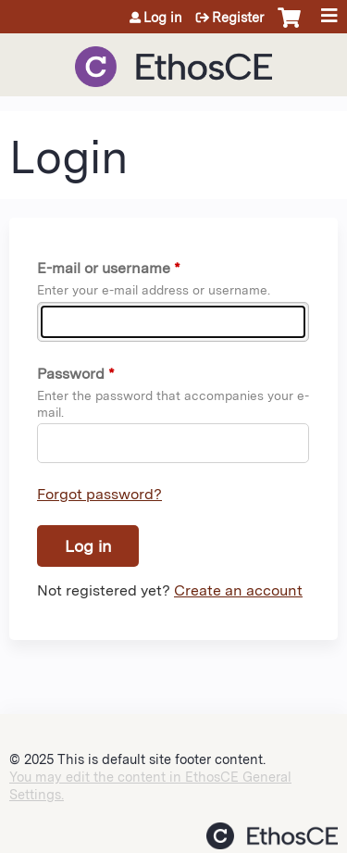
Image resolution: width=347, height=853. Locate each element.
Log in (162, 17)
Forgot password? (99, 494)
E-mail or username (103, 268)
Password (71, 374)
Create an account (238, 590)
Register (238, 17)
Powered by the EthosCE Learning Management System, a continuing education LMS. (272, 835)
